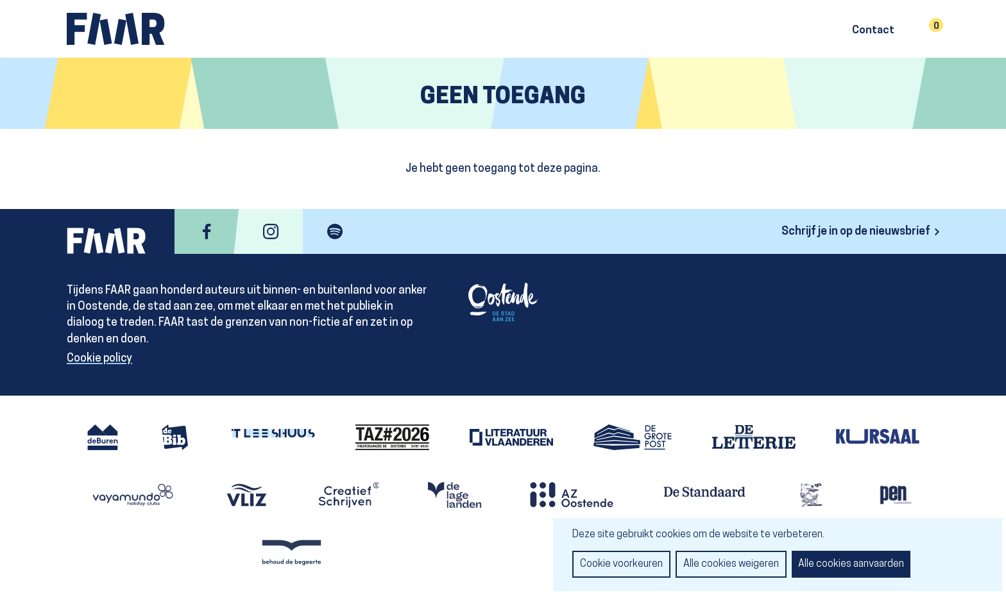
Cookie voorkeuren (621, 564)
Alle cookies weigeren (731, 564)
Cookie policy (99, 358)
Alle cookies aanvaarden (851, 564)
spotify (335, 231)
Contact (873, 31)
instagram (271, 231)
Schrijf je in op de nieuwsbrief (855, 231)
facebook (207, 231)
